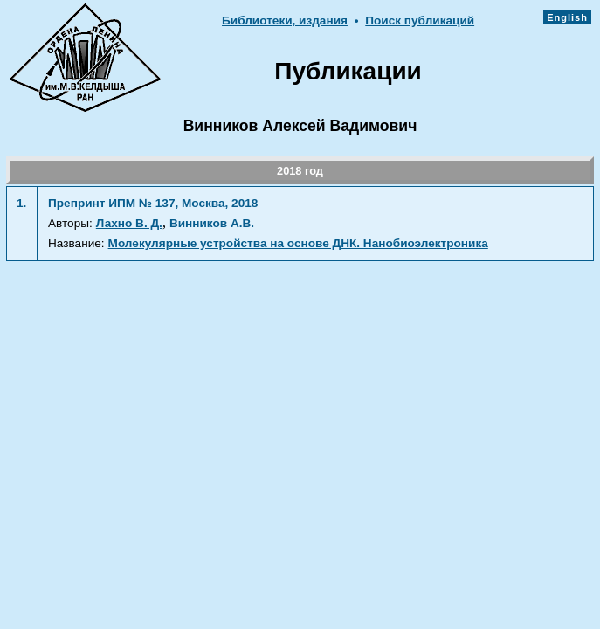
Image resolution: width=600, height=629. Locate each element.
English (567, 17)
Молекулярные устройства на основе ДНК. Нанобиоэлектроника (298, 243)
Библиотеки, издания (285, 20)
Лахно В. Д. (129, 223)
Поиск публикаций (419, 20)
